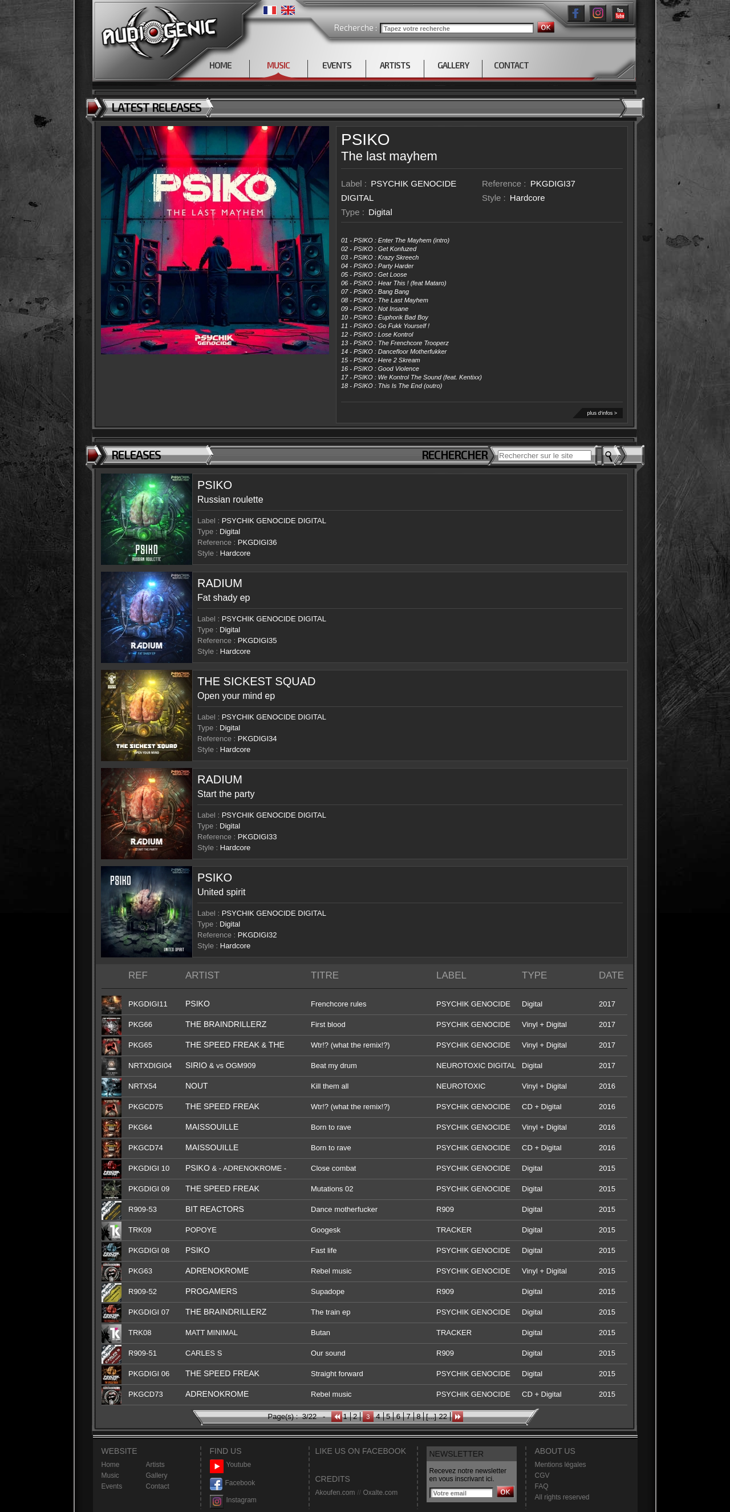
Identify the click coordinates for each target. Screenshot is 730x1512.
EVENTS (336, 65)
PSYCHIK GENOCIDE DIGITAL (274, 520)
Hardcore (527, 198)
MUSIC (278, 65)
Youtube (231, 1465)
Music (110, 1475)
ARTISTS (395, 65)
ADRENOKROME (217, 1270)
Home (111, 1465)
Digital (380, 212)
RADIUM (219, 583)
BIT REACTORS (214, 1209)
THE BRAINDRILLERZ (225, 1024)
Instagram (233, 1500)
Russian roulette (230, 499)
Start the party (226, 794)
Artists (155, 1465)
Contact (157, 1486)
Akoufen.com (335, 1493)
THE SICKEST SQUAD (256, 681)
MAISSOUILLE (211, 1126)
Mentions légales (560, 1465)
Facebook (233, 1483)
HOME (220, 65)
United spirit (221, 892)
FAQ (542, 1486)
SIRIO (196, 1065)
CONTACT (511, 65)
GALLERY (453, 65)
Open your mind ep (236, 696)
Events (112, 1486)
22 (443, 1416)
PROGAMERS (211, 1291)
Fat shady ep (223, 598)
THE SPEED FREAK (222, 1044)
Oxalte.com (380, 1493)
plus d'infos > (602, 413)
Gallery (157, 1475)
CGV (542, 1475)
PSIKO (365, 139)
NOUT (196, 1085)
